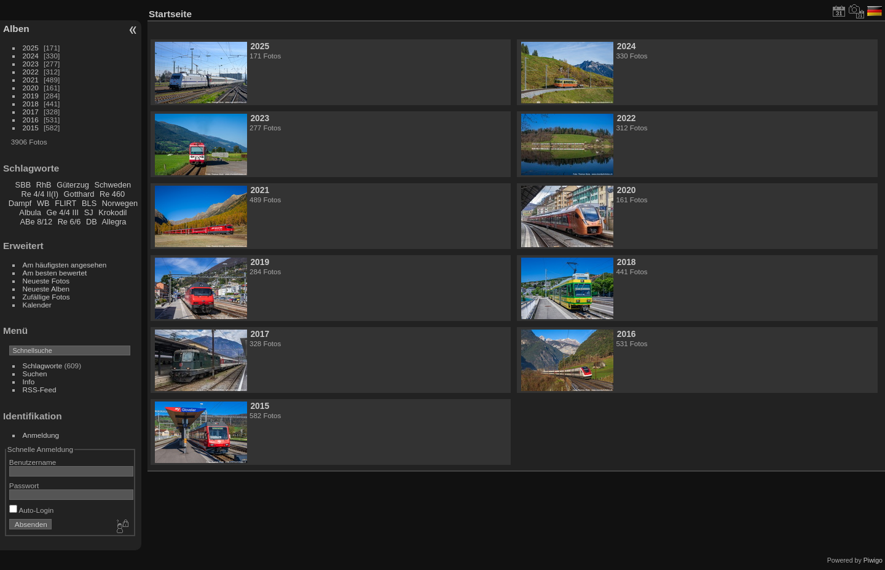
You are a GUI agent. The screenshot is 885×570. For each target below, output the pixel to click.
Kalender (37, 305)
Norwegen (120, 203)
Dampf (20, 203)
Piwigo (873, 560)
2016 (31, 120)
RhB (44, 184)
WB (43, 203)
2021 (31, 80)
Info (29, 382)
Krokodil (112, 212)
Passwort (24, 485)
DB (91, 221)
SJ (88, 212)
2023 (31, 64)
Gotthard (79, 194)
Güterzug (73, 184)
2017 (31, 112)
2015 (31, 128)
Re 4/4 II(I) (40, 194)
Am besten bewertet (55, 273)
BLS (89, 203)
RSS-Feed (40, 390)
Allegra (114, 221)
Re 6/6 (69, 221)
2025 (31, 48)
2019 (31, 96)
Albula (30, 212)
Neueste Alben (46, 289)
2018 (31, 104)
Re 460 (112, 194)
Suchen (35, 374)
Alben (16, 28)
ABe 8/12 (36, 221)
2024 (31, 56)
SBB (23, 184)
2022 (31, 72)
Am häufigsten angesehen (65, 265)
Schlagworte (43, 366)
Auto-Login (31, 510)
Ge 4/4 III (63, 212)
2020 (31, 88)
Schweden (112, 184)
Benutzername (33, 462)
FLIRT (65, 203)
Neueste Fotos (46, 281)
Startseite (170, 14)
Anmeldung (41, 435)
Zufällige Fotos (46, 297)
